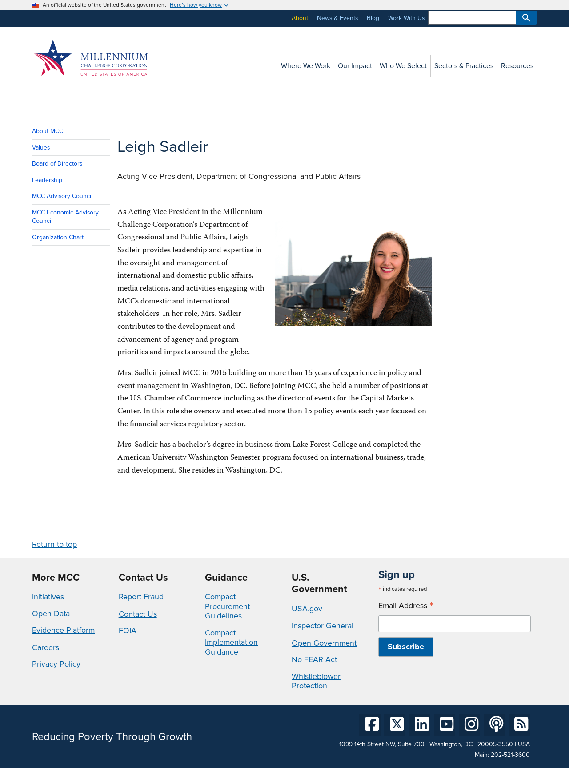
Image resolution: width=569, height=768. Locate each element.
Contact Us (138, 614)
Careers (45, 647)
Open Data (51, 613)
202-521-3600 (510, 755)
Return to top (54, 544)
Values (41, 147)
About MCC (47, 131)
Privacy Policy (56, 664)
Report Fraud (141, 596)
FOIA (127, 630)
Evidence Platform (63, 630)
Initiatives (48, 596)
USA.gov (307, 608)
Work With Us (406, 18)
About (300, 18)
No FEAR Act (314, 659)
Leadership (47, 180)
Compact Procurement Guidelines (227, 606)
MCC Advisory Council (62, 196)
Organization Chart (58, 237)
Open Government (324, 643)
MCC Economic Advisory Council (65, 217)
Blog (373, 18)
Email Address (405, 606)
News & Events (337, 18)
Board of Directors (57, 163)
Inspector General (322, 625)
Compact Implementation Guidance (231, 642)
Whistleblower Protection (316, 681)
